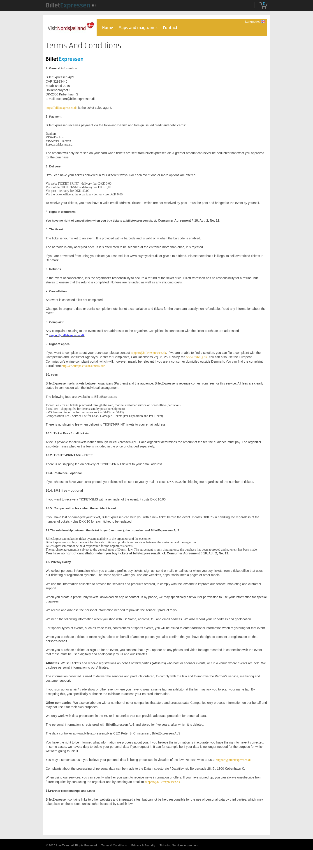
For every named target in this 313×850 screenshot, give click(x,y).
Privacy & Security (143, 845)
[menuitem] (68, 5)
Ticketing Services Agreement (179, 845)
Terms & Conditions (114, 845)
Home (107, 27)
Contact (170, 27)
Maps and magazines (138, 27)
